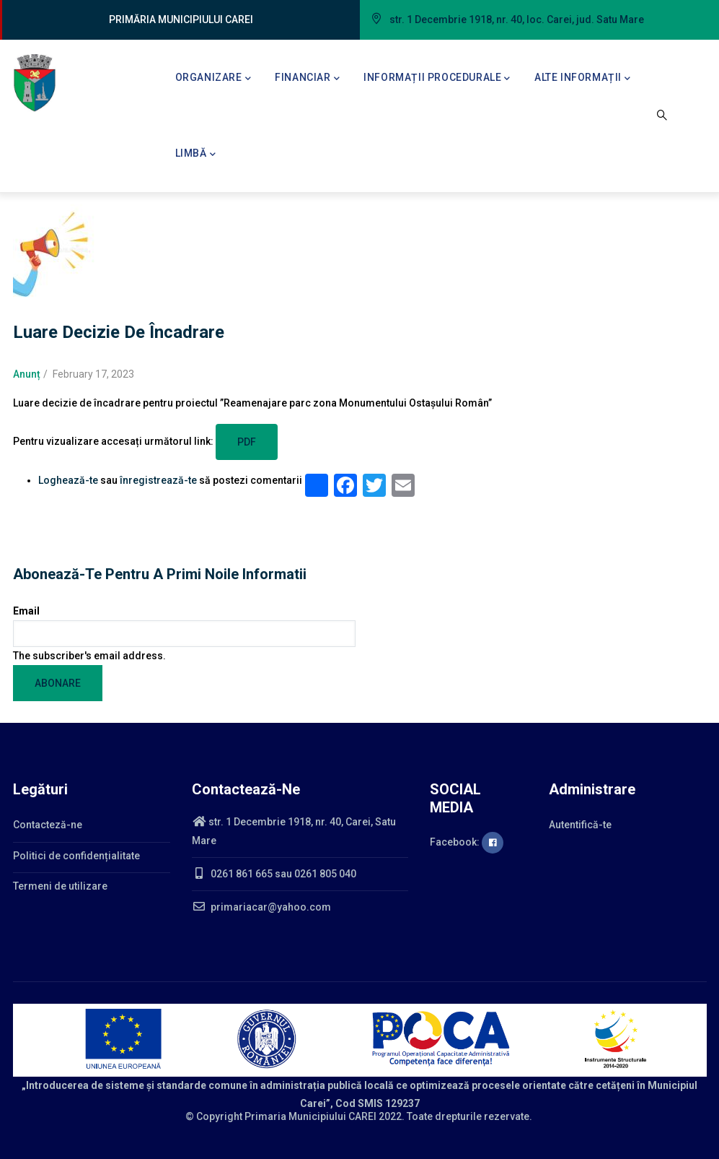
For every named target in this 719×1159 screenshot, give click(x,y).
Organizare (213, 78)
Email (26, 611)
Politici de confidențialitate (76, 855)
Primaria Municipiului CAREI (310, 1116)
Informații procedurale (437, 78)
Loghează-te (68, 480)
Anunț (26, 374)
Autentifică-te (580, 824)
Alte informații (582, 78)
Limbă (195, 154)
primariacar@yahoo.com (261, 907)
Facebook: (466, 842)
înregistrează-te (158, 480)
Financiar (307, 78)
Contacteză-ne (47, 824)
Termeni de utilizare (60, 886)
